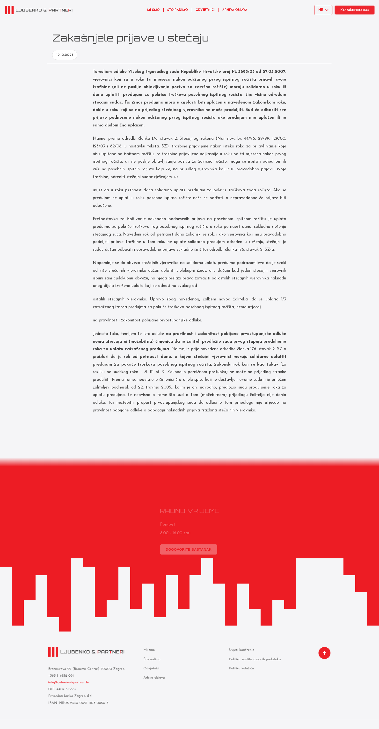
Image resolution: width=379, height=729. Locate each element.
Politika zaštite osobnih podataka (254, 659)
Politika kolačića (240, 668)
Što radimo (151, 659)
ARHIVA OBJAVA (234, 10)
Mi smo (148, 650)
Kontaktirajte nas (356, 10)
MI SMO (153, 10)
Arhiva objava (153, 678)
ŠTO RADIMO (177, 10)
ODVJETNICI (205, 10)
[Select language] (324, 10)
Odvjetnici (151, 668)
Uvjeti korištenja (241, 650)
